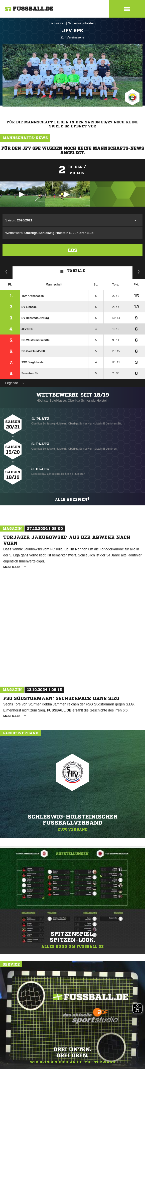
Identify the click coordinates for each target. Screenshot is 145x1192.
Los (72, 250)
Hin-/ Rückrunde (139, 271)
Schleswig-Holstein (81, 23)
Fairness (6, 271)
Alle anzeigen (72, 498)
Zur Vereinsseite (72, 37)
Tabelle (72, 270)
